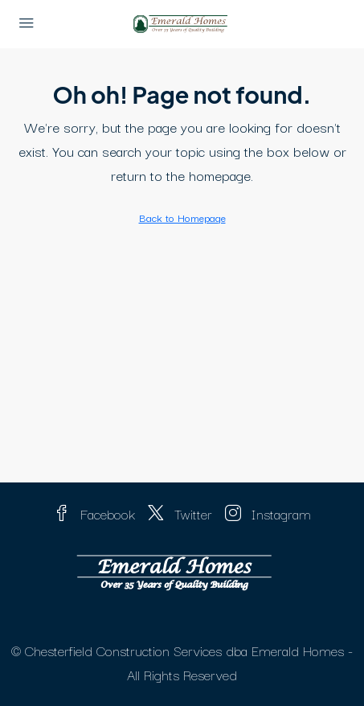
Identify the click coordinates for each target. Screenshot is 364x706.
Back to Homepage (182, 217)
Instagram (268, 513)
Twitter (180, 513)
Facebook (94, 513)
